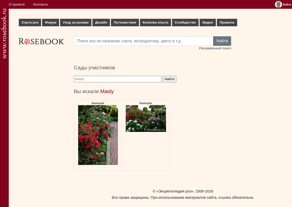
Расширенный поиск (215, 48)
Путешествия (125, 22)
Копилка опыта (155, 22)
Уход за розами (76, 22)
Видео (207, 22)
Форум (50, 22)
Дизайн (101, 22)
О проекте (17, 4)
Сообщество (185, 22)
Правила (227, 22)
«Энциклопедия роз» (175, 191)
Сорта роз (30, 22)
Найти (222, 41)
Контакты (40, 4)
